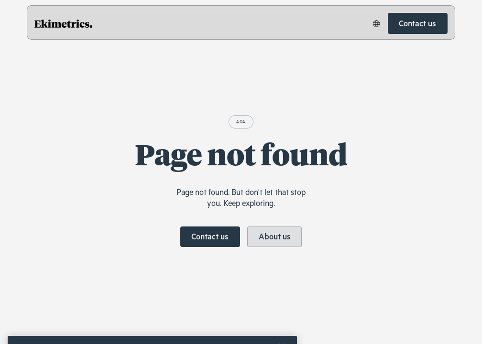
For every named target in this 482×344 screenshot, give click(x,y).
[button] (376, 23)
